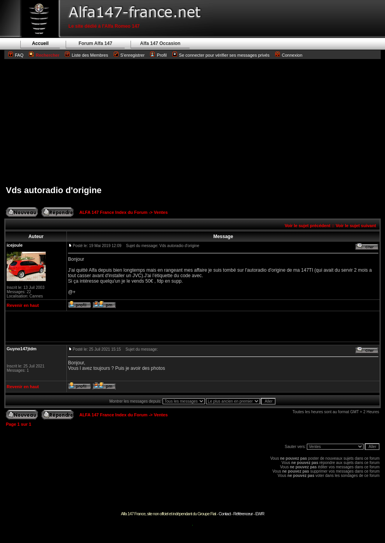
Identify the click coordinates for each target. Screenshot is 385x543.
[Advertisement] (192, 122)
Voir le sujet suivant (356, 225)
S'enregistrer (132, 55)
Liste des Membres (86, 55)
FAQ (19, 55)
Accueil (40, 43)
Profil (162, 55)
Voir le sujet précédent (307, 225)
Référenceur (243, 513)
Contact (224, 513)
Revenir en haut (23, 305)
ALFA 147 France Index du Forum (113, 212)
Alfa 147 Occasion (160, 43)
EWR (259, 513)
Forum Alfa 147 (95, 43)
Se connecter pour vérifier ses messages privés (221, 55)
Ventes (161, 212)
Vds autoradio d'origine (54, 190)
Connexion (289, 55)
